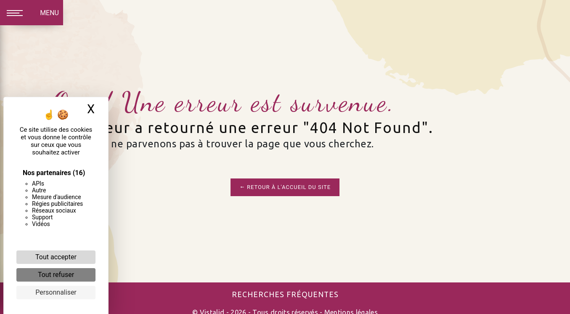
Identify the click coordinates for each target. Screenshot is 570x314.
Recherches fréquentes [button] (285, 294)
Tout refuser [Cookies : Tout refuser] (56, 275)
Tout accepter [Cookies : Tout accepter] (56, 257)
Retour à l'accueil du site (285, 187)
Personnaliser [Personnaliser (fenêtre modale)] (56, 292)
